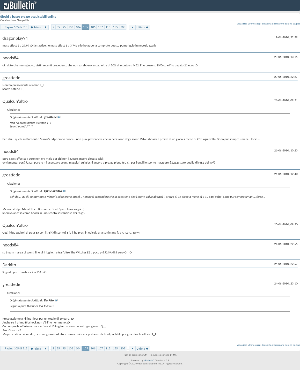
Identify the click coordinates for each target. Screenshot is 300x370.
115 (108, 27)
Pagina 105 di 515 (16, 27)
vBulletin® (149, 360)
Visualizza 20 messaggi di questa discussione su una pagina (268, 23)
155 (115, 27)
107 (100, 27)
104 (78, 27)
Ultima (143, 27)
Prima (35, 27)
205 (122, 27)
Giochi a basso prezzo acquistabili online (28, 17)
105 (85, 27)
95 (64, 27)
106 (93, 27)
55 (58, 27)
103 (70, 27)
